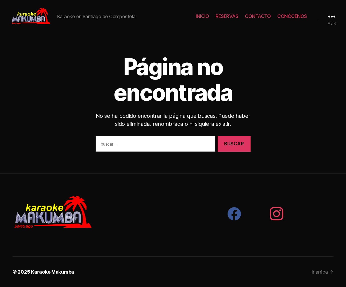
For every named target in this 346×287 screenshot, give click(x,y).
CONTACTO (258, 16)
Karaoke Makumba (52, 272)
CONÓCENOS (292, 16)
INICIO (202, 16)
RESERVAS (227, 16)
